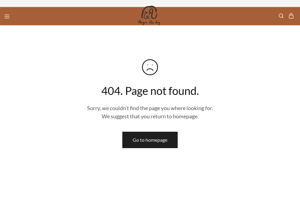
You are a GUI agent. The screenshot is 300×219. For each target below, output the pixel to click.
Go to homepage (150, 140)
